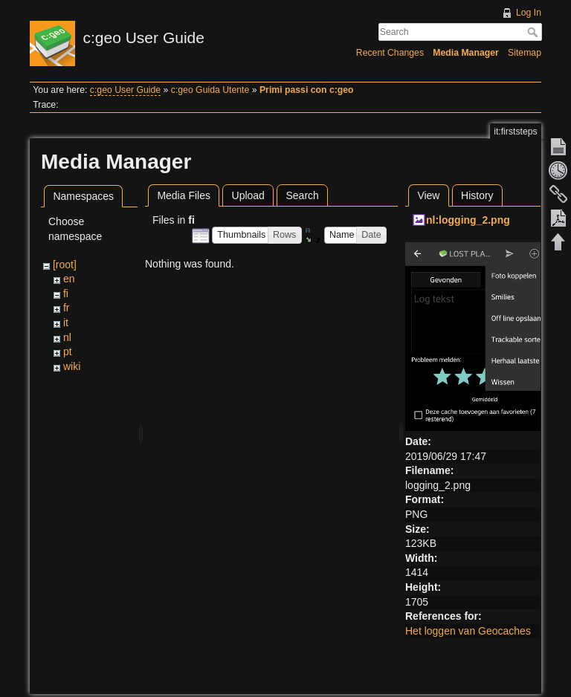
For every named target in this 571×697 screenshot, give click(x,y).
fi (65, 293)
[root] (65, 264)
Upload (248, 195)
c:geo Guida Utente (210, 90)
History (477, 195)
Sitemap (524, 53)
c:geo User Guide (125, 90)
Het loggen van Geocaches (468, 631)
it (65, 322)
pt (67, 351)
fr (66, 308)
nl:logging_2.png (468, 220)
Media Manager (466, 53)
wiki (71, 366)
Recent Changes (390, 53)
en (69, 279)
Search (534, 32)
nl (67, 337)
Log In (528, 12)
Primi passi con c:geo (306, 90)
